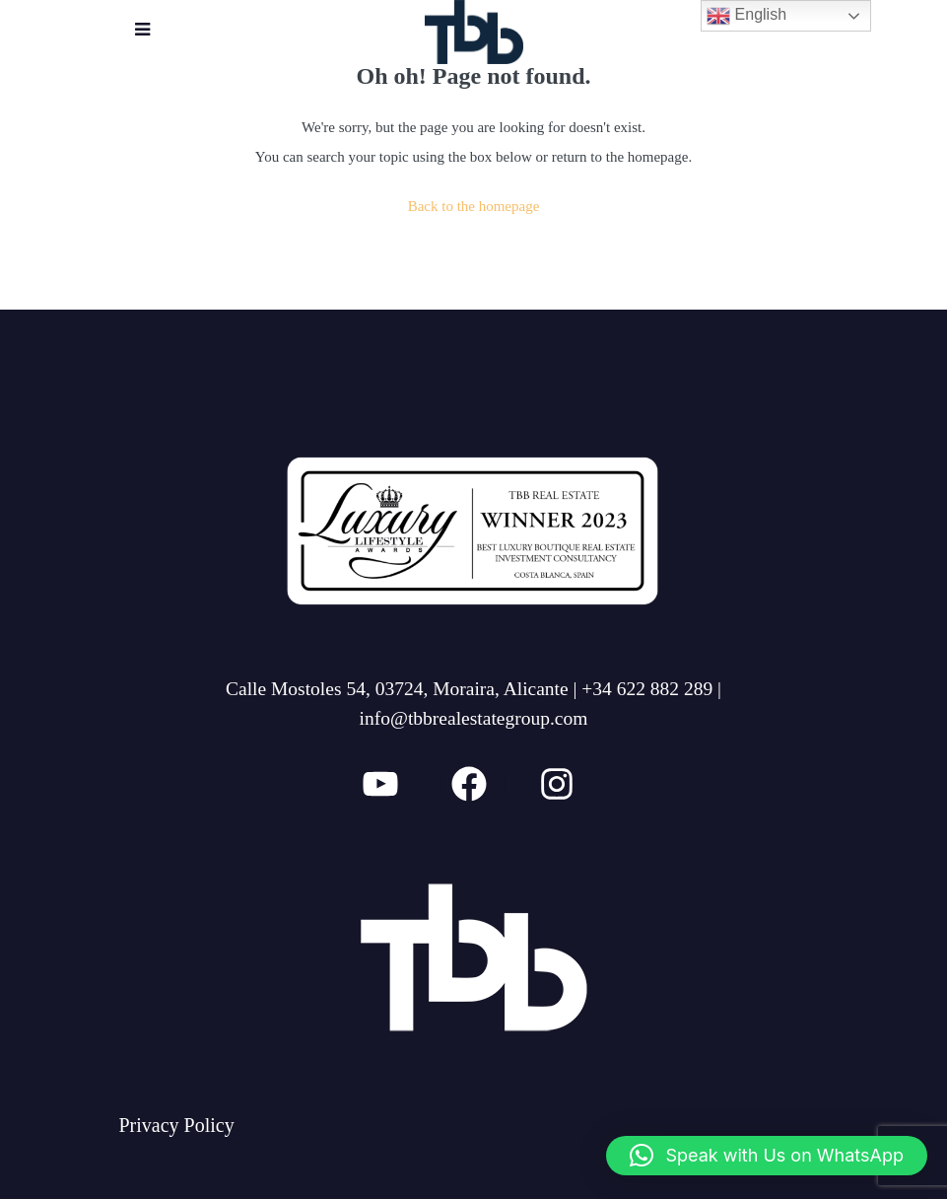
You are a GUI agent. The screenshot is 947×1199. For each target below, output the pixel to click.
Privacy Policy (177, 1125)
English (746, 16)
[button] (766, 1155)
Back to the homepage (474, 206)
